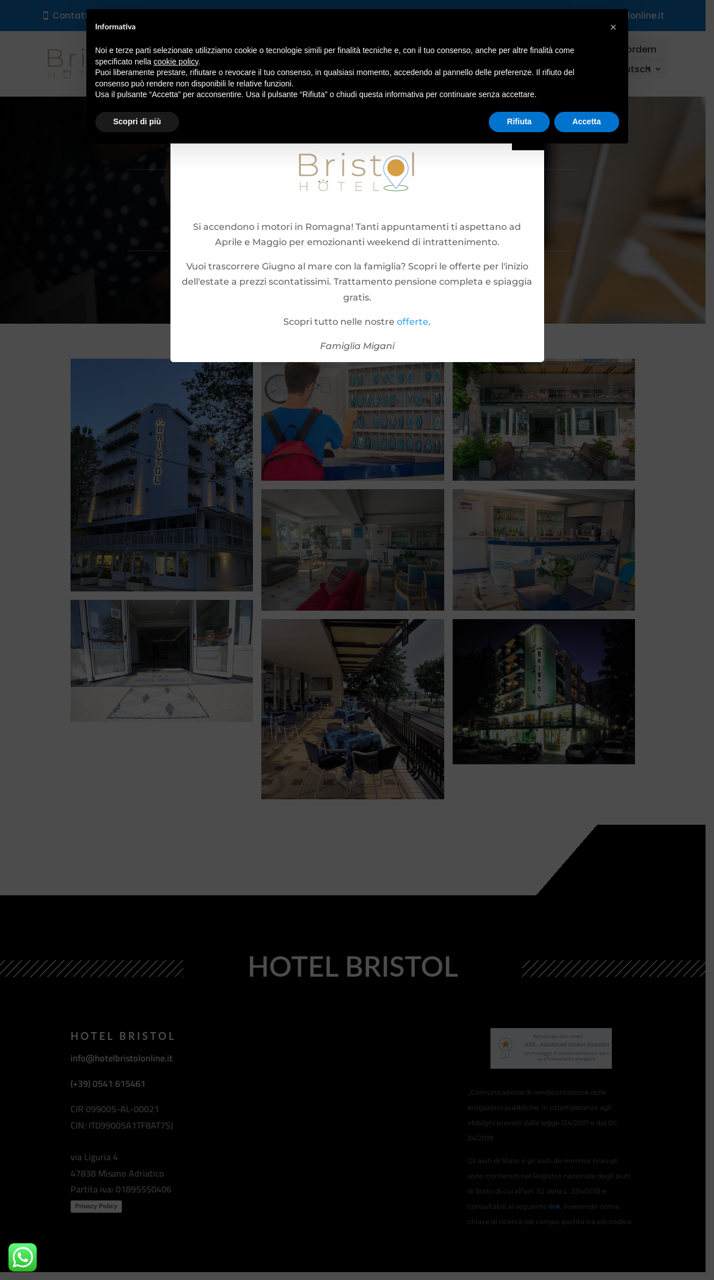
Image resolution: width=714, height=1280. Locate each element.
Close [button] (528, 139)
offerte (412, 321)
